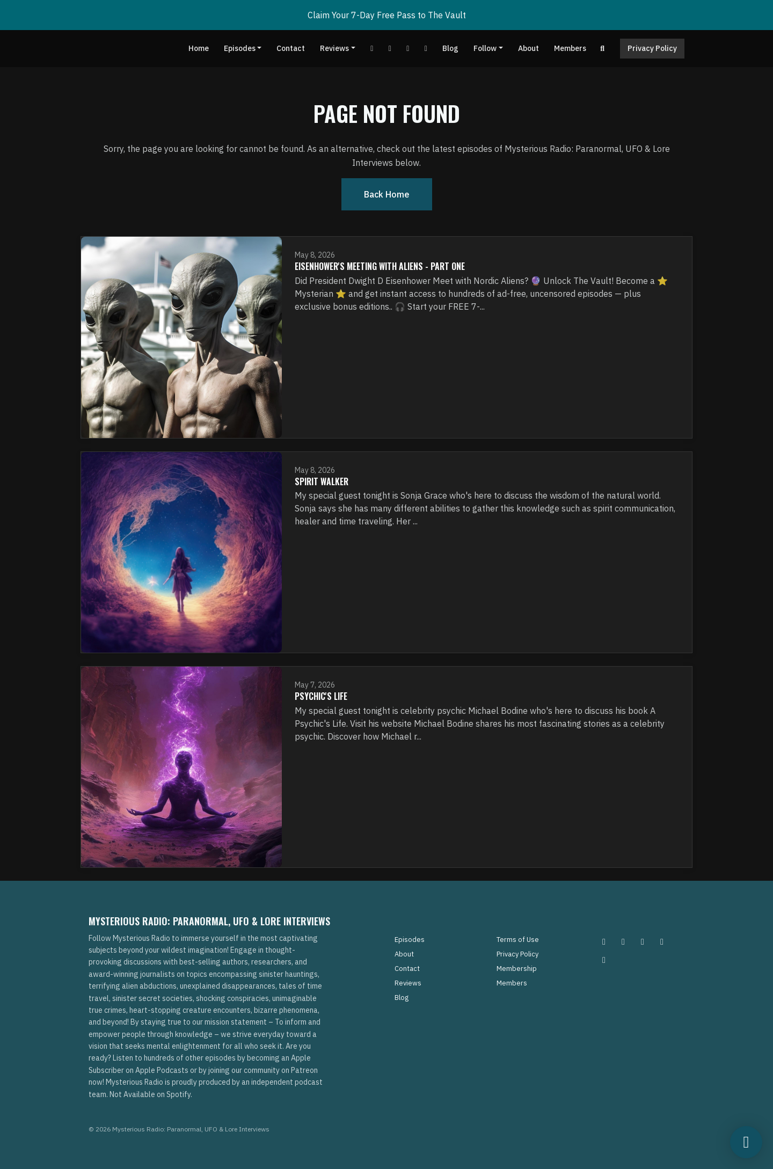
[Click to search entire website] (603, 49)
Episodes (240, 48)
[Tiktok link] (408, 49)
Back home (387, 194)
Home (198, 48)
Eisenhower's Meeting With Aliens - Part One (380, 266)
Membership (517, 968)
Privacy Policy (652, 48)
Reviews (334, 48)
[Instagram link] (426, 49)
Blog (450, 48)
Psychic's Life (321, 696)
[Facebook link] (390, 49)
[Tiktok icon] (662, 941)
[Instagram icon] (604, 941)
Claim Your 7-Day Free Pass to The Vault (387, 15)
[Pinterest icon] (623, 941)
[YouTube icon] (604, 960)
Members (570, 48)
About (528, 48)
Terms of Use (518, 939)
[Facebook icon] (642, 941)
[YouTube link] (372, 49)
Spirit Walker (321, 481)
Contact (290, 48)
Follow (485, 48)
